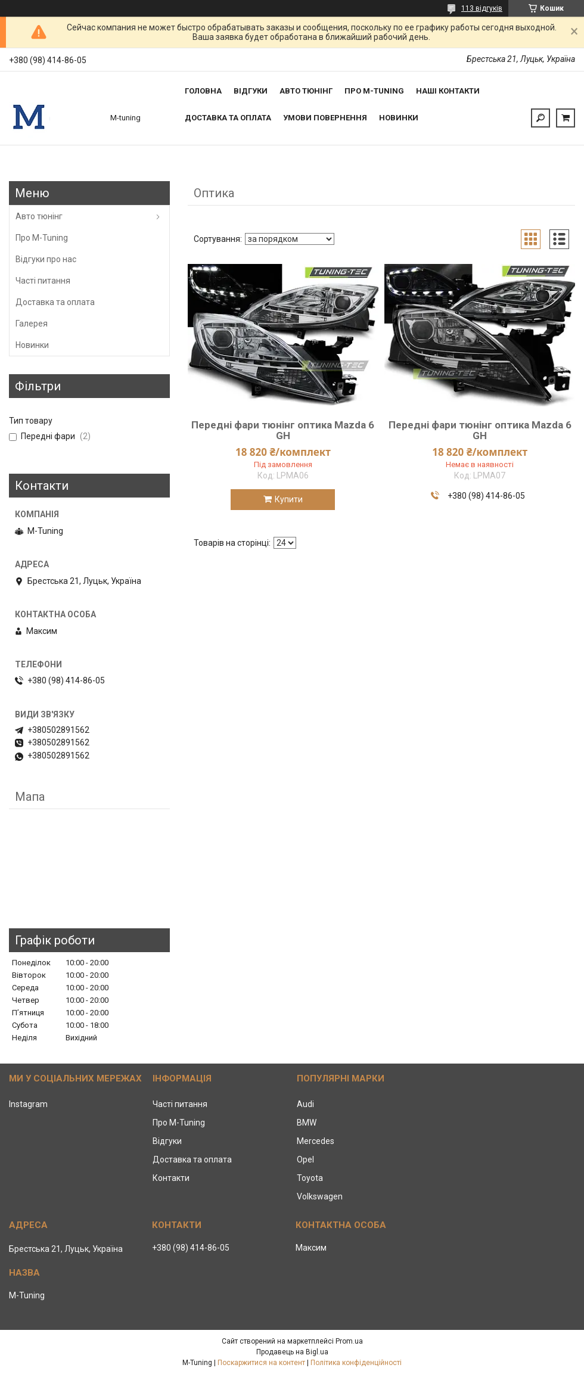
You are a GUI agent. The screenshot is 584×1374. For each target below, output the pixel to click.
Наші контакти (448, 90)
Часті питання (42, 280)
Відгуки (251, 90)
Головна (203, 90)
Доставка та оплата (228, 117)
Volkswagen (320, 1196)
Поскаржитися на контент (261, 1363)
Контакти (171, 1178)
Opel (305, 1159)
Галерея (31, 323)
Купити (289, 499)
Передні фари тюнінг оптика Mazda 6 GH (282, 430)
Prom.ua (349, 1341)
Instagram (28, 1104)
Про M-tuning (374, 90)
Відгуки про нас (45, 259)
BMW (306, 1122)
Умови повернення (325, 117)
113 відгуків (481, 8)
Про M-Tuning (41, 238)
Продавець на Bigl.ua (292, 1352)
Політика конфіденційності (356, 1363)
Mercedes (315, 1141)
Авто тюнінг (306, 90)
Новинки (398, 117)
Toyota (310, 1178)
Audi (305, 1104)
